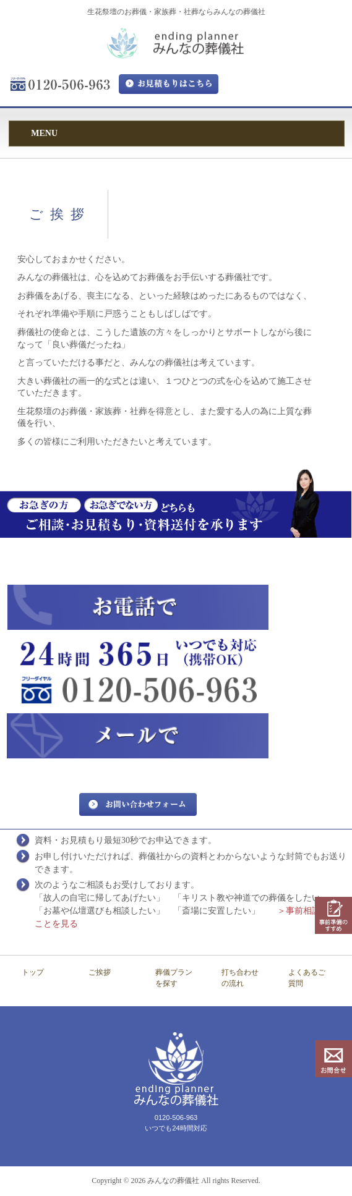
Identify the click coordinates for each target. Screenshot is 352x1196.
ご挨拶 (99, 972)
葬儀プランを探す (173, 978)
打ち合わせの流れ (240, 978)
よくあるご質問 (306, 978)
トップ (33, 972)
